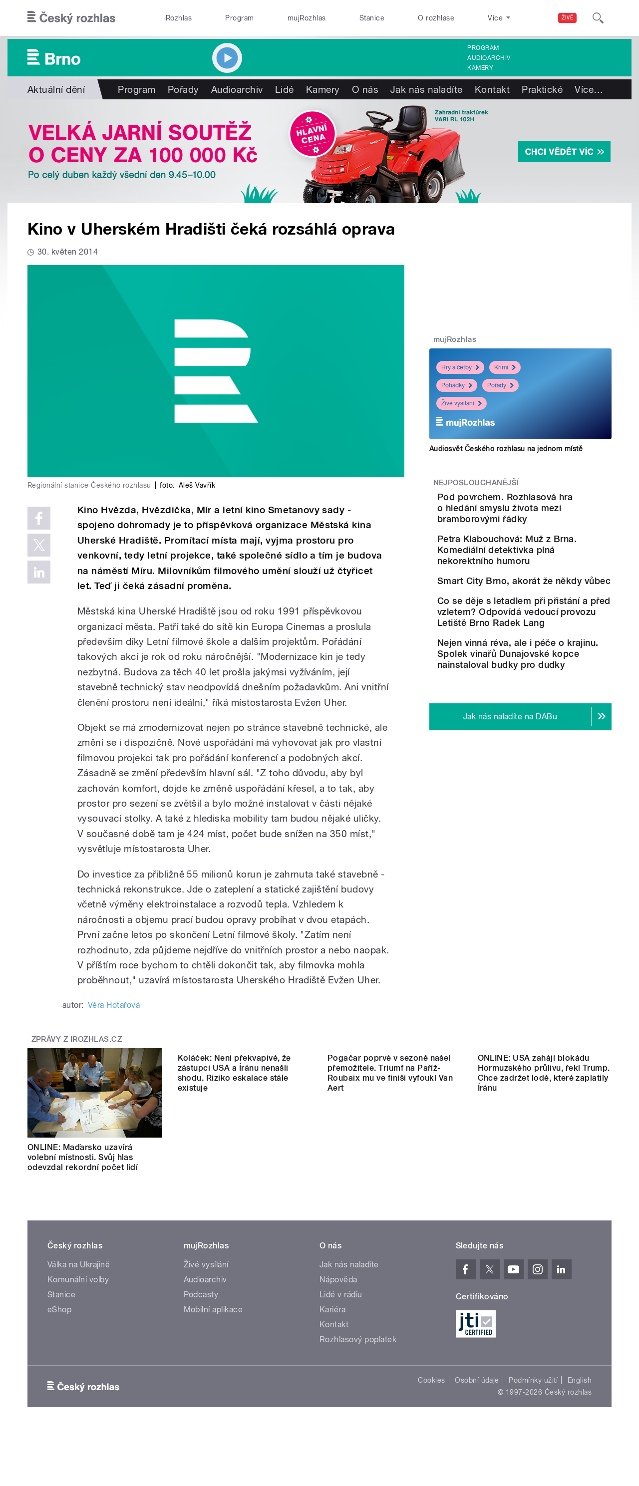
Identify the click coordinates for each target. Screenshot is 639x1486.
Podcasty (201, 1304)
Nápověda (338, 1289)
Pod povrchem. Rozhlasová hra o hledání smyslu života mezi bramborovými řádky (547, 513)
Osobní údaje (477, 1390)
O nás (365, 89)
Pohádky (456, 385)
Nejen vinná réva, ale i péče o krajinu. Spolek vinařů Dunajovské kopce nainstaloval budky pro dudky (547, 722)
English (580, 1390)
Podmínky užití (533, 1390)
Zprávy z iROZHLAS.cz (76, 1039)
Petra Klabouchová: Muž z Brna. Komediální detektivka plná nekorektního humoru (546, 566)
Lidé (284, 89)
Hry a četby (460, 367)
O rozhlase (436, 18)
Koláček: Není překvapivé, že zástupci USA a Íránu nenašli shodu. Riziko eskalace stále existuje (234, 1162)
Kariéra (332, 1319)
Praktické (542, 89)
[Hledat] (598, 18)
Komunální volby (78, 1289)
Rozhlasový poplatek (358, 1349)
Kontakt (492, 89)
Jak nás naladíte (426, 89)
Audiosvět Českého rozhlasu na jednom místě (506, 449)
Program (239, 18)
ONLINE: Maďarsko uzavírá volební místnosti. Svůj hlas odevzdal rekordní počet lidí (82, 1157)
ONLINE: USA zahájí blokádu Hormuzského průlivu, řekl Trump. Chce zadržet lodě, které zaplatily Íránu (544, 1162)
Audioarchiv (488, 57)
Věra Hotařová (114, 1005)
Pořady (183, 89)
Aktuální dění (56, 89)
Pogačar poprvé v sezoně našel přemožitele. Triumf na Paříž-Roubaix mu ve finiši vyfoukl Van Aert (390, 1162)
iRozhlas (178, 18)
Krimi (505, 367)
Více (589, 89)
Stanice (371, 18)
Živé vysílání (461, 403)
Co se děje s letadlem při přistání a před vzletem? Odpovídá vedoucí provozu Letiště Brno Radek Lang (552, 664)
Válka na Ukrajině (78, 1274)
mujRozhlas (307, 18)
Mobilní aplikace (213, 1319)
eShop (59, 1319)
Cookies (431, 1390)
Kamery (480, 67)
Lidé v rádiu (341, 1304)
